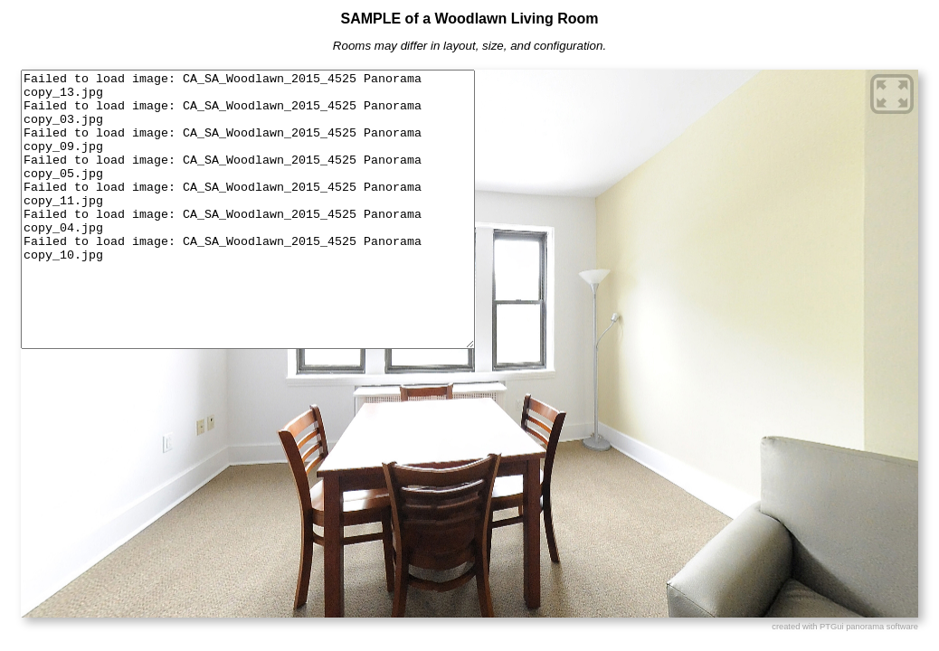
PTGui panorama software (869, 626)
